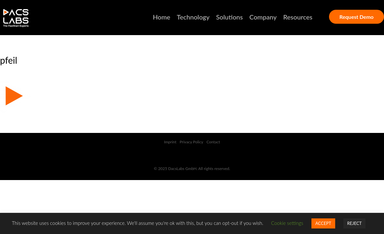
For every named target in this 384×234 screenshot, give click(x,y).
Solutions (229, 17)
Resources (297, 17)
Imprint (170, 141)
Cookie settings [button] (287, 223)
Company (263, 17)
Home (162, 17)
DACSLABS (27, 18)
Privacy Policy (191, 141)
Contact (213, 141)
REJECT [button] (354, 223)
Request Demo (356, 17)
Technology (193, 17)
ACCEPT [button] (323, 223)
